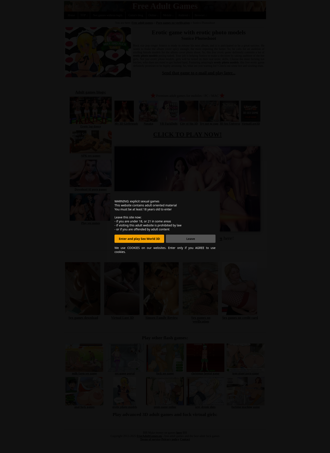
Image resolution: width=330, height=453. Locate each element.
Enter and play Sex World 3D (139, 239)
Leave (190, 239)
